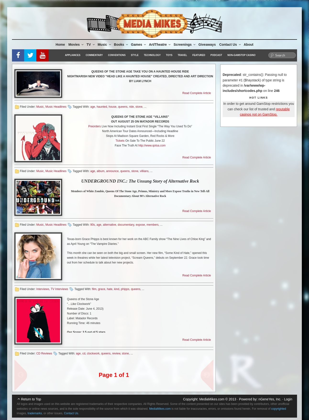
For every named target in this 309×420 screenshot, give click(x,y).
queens (122, 106)
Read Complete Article (196, 93)
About (248, 44)
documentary (126, 224)
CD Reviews (44, 353)
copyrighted (278, 408)
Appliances (72, 55)
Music (105, 44)
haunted (102, 106)
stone (138, 106)
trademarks (35, 413)
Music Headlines (55, 106)
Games (139, 44)
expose (140, 224)
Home (60, 44)
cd (83, 353)
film (94, 289)
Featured (198, 55)
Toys (169, 55)
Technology (152, 55)
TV (91, 44)
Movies (76, 44)
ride (131, 106)
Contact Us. (71, 413)
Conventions (117, 55)
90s (92, 224)
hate (109, 289)
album (101, 171)
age (92, 106)
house (112, 106)
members (153, 224)
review (116, 353)
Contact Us (230, 44)
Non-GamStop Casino (241, 55)
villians (144, 171)
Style (134, 55)
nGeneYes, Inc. (270, 399)
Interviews (42, 289)
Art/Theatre (160, 44)
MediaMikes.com (211, 399)
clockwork (93, 353)
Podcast (216, 55)
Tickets (120, 140)
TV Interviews (59, 289)
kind (116, 289)
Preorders (94, 126)
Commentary (94, 55)
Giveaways (207, 44)
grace (101, 289)
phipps (125, 289)
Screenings (185, 44)
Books (121, 44)
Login (288, 399)
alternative (109, 224)
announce (112, 171)
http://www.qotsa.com (152, 145)
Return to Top (31, 399)
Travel (182, 55)
